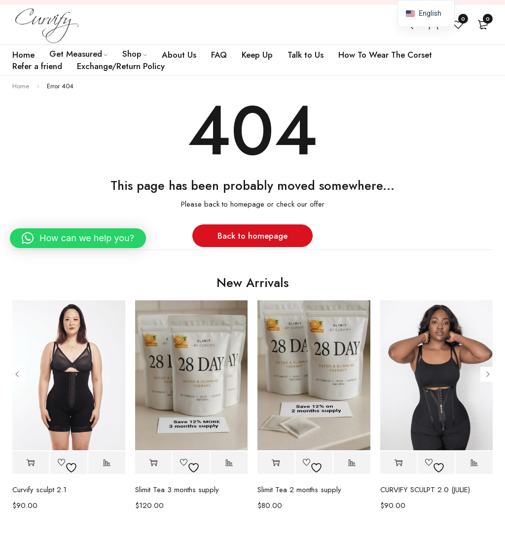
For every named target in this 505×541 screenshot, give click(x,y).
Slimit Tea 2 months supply (299, 489)
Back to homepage (252, 236)
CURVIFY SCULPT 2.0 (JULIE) (425, 489)
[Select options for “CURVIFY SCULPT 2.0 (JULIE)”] (398, 462)
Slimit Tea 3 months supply (177, 489)
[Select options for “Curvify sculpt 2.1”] (30, 462)
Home (20, 86)
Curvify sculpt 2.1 (39, 489)
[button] (153, 462)
